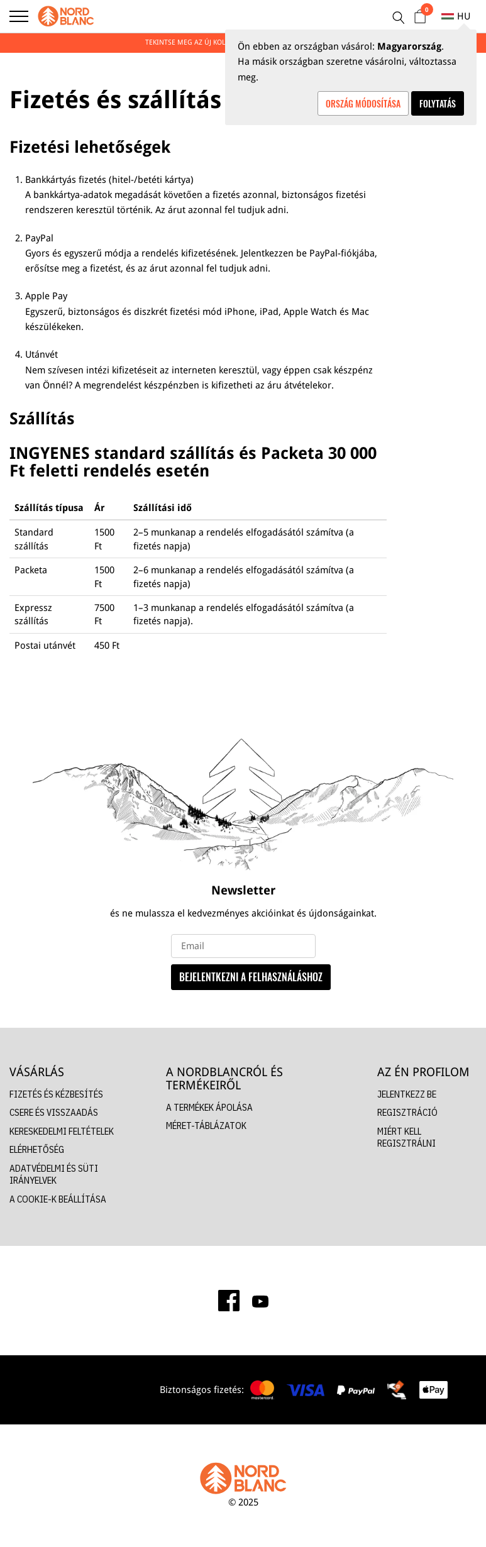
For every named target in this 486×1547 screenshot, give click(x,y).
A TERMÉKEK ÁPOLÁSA (209, 1107)
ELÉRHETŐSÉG (36, 1149)
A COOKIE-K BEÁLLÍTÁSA (57, 1199)
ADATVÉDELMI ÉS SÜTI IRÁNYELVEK (53, 1174)
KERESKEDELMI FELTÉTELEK (61, 1131)
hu (455, 16)
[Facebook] (229, 1300)
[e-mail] (243, 946)
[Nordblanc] (66, 16)
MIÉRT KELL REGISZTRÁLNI (406, 1137)
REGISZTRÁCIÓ (407, 1112)
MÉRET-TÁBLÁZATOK (206, 1125)
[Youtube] (260, 1300)
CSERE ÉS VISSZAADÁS (53, 1112)
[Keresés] (398, 18)
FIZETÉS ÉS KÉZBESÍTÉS (56, 1094)
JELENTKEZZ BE (406, 1094)
